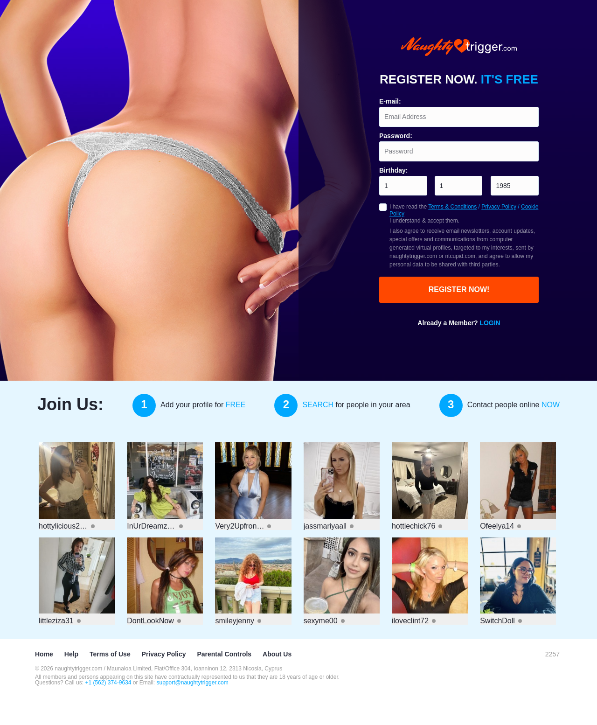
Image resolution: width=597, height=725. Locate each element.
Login (489, 323)
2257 (552, 654)
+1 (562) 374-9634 (108, 682)
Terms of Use (110, 654)
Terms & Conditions (452, 206)
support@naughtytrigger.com (193, 682)
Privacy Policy (498, 206)
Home (44, 654)
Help (71, 654)
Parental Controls (224, 654)
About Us (277, 654)
